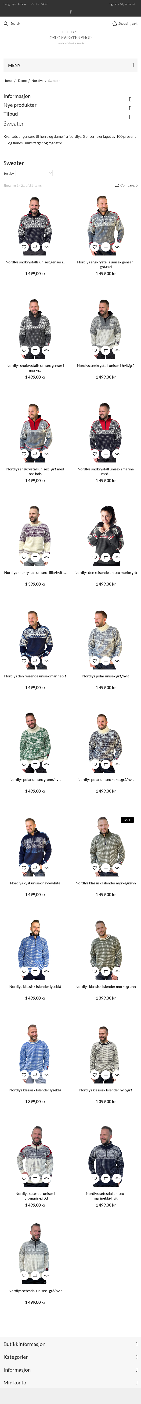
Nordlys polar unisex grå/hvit (105, 676)
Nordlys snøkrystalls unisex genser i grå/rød (105, 264)
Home (8, 81)
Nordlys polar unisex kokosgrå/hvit (106, 779)
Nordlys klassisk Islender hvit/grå (105, 1090)
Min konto (15, 1382)
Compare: (128, 185)
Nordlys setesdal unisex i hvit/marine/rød (35, 1195)
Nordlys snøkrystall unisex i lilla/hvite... (35, 572)
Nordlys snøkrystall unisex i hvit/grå (105, 365)
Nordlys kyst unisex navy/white (35, 883)
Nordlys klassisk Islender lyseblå (35, 986)
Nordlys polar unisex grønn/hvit (35, 779)
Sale (127, 820)
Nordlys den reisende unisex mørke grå (106, 572)
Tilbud (11, 113)
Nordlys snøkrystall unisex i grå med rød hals (35, 471)
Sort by (9, 173)
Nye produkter (20, 105)
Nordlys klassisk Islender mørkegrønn (106, 883)
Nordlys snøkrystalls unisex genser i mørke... (35, 367)
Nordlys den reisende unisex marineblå (35, 676)
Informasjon (17, 96)
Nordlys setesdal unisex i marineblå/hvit (106, 1195)
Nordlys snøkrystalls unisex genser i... (35, 262)
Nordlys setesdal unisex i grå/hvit (35, 1290)
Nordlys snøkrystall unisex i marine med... (106, 471)
